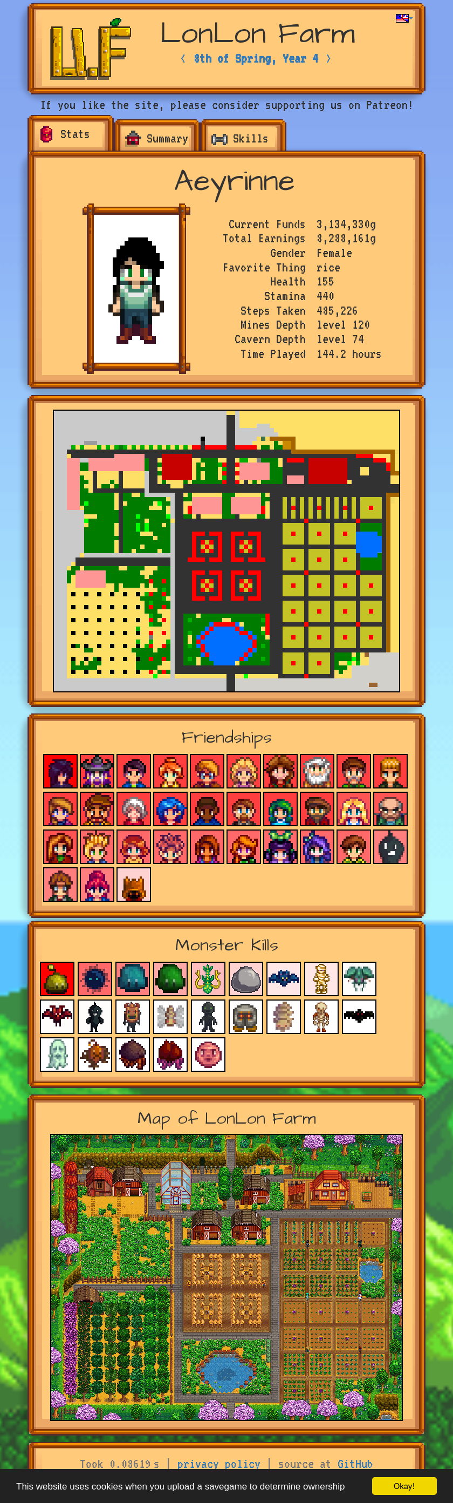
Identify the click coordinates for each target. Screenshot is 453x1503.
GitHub (355, 1464)
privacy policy (218, 1464)
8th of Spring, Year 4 (256, 58)
